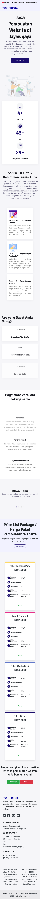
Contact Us (13, 884)
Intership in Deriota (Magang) (13, 847)
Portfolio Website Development (14, 829)
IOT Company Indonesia (11, 839)
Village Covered (8, 882)
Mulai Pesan (20, 546)
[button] (16, 507)
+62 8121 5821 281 (11, 855)
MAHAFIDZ (26, 877)
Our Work (14, 872)
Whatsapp (13, 782)
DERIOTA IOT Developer (29, 874)
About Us (6, 872)
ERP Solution (12, 870)
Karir (4, 844)
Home (5, 870)
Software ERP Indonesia (11, 836)
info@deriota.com (31, 2)
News (16, 882)
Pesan (20, 606)
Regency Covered (9, 877)
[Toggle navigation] (35, 8)
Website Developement (11, 826)
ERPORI (31, 872)
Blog (4, 841)
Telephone (20, 60)
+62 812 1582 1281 (18, 2)
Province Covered (10, 874)
